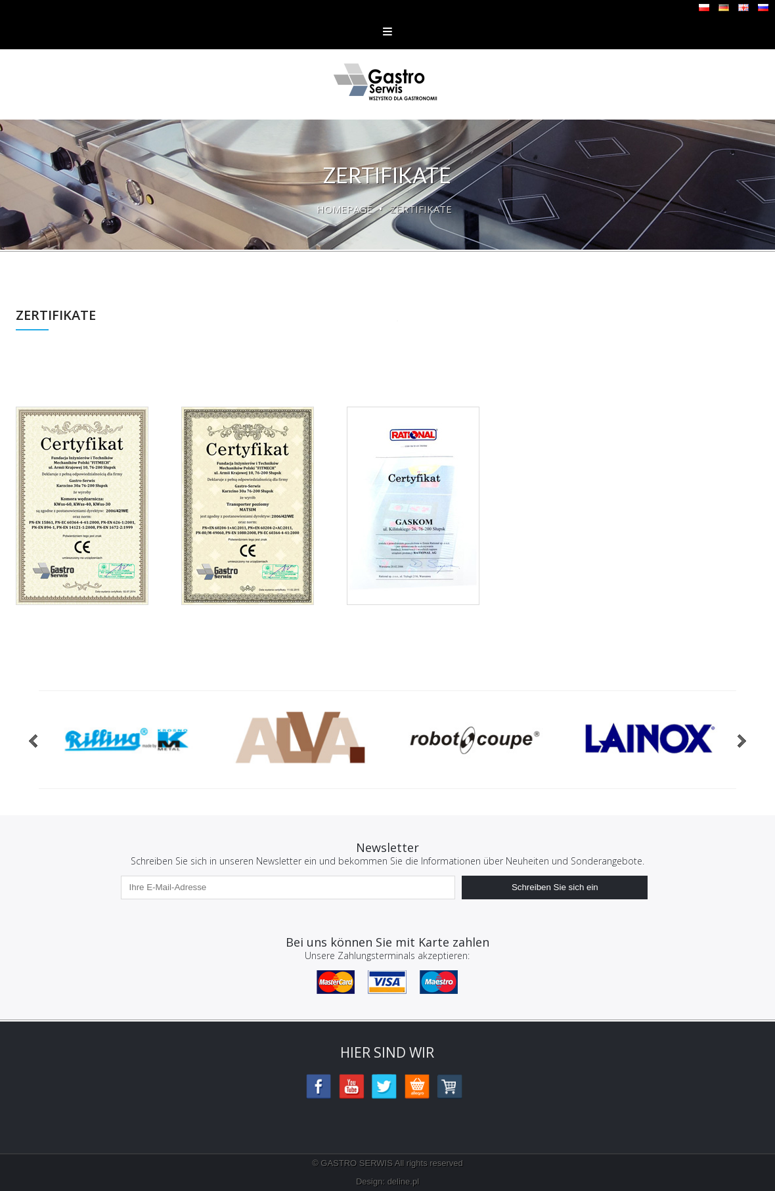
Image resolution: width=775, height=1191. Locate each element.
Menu (387, 31)
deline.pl (403, 1181)
